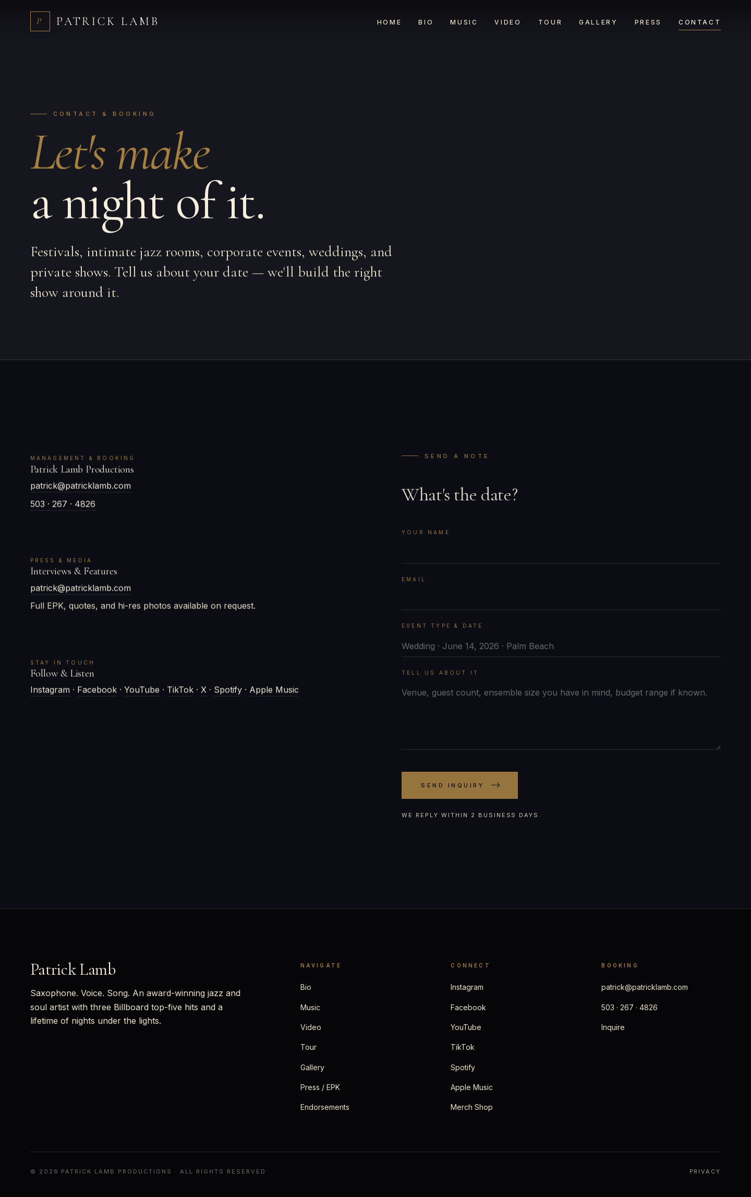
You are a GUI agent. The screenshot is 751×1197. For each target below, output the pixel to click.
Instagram (50, 693)
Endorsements (324, 1107)
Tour (550, 22)
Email (414, 590)
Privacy (705, 1171)
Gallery (598, 22)
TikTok (180, 693)
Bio (425, 22)
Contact (700, 22)
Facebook (97, 693)
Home (389, 22)
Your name (426, 543)
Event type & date (442, 636)
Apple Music (274, 693)
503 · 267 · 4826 (62, 507)
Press (648, 22)
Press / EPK (320, 1087)
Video (507, 22)
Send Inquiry (460, 796)
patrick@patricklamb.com (80, 489)
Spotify (228, 693)
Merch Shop (472, 1107)
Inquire (613, 1027)
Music (464, 22)
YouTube (142, 693)
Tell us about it (440, 683)
